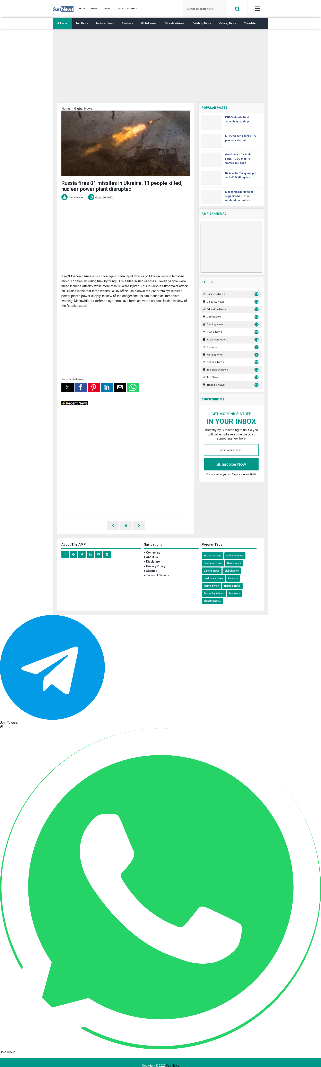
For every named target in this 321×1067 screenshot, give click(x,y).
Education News (174, 23)
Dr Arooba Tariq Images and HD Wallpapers (240, 175)
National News (105, 23)
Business (127, 23)
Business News (232, 294)
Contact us (153, 546)
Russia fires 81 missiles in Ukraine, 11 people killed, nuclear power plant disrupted (121, 186)
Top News (82, 23)
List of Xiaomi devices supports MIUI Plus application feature (239, 196)
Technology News (232, 370)
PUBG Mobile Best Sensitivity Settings (237, 119)
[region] (160, 69)
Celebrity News (201, 23)
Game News (232, 317)
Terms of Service (157, 569)
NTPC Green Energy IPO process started (240, 138)
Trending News (232, 385)
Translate (250, 23)
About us (152, 551)
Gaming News (227, 23)
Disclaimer (153, 555)
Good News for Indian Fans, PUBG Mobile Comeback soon (239, 159)
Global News (148, 23)
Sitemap (151, 564)
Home (62, 23)
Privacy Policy (155, 560)
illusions (232, 347)
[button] (67, 387)
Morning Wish (232, 355)
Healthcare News (232, 339)
